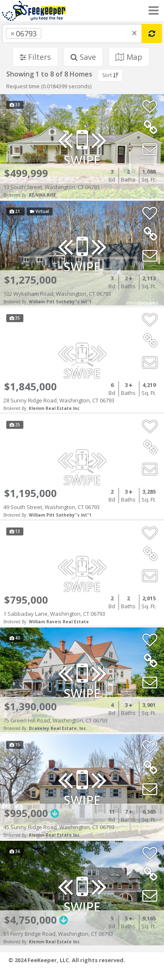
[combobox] (72, 33)
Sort (110, 75)
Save (83, 57)
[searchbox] (60, 33)
